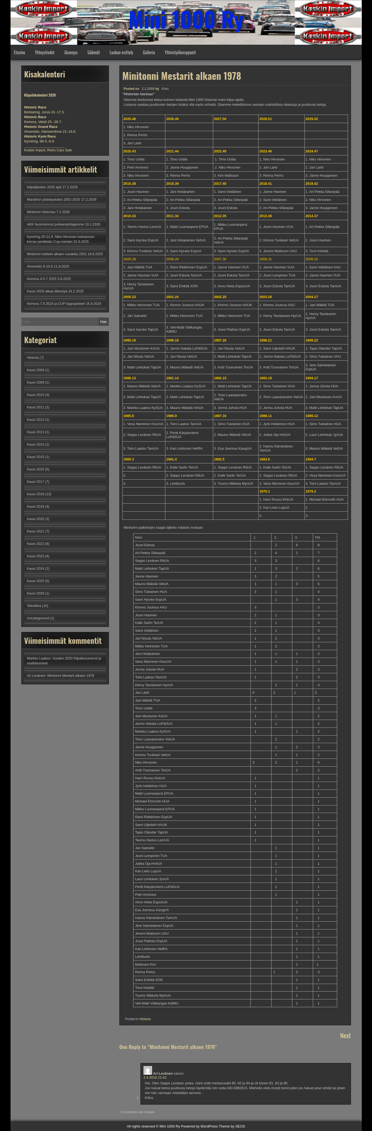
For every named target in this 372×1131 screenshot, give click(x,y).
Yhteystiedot (45, 52)
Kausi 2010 (35, 395)
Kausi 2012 (35, 420)
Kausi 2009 (35, 382)
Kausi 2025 (35, 581)
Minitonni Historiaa (41, 212)
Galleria (149, 52)
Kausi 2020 (35, 519)
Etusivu (19, 52)
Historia (145, 1019)
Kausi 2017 (35, 482)
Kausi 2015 (35, 457)
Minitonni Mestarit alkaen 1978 (70, 676)
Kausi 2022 (35, 544)
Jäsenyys (71, 52)
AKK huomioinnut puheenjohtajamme (55, 224)
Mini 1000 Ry (185, 19)
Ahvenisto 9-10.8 (40, 266)
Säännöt (93, 52)
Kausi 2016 (35, 469)
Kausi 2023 (35, 556)
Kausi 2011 (35, 407)
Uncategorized (38, 618)
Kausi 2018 (35, 494)
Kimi (165, 89)
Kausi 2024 (35, 568)
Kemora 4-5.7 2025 (42, 279)
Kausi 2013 (35, 432)
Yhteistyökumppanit (180, 52)
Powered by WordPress (199, 1126)
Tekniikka (34, 606)
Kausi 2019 (35, 506)
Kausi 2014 (35, 444)
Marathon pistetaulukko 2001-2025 (53, 199)
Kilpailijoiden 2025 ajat (44, 187)
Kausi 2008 (35, 370)
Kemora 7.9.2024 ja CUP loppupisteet (56, 304)
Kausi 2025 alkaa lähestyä (47, 291)
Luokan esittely (121, 52)
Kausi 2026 (35, 593)
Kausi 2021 (35, 531)
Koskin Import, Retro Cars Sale (48, 150)
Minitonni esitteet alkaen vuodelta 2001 (57, 254)
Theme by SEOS (232, 1126)
